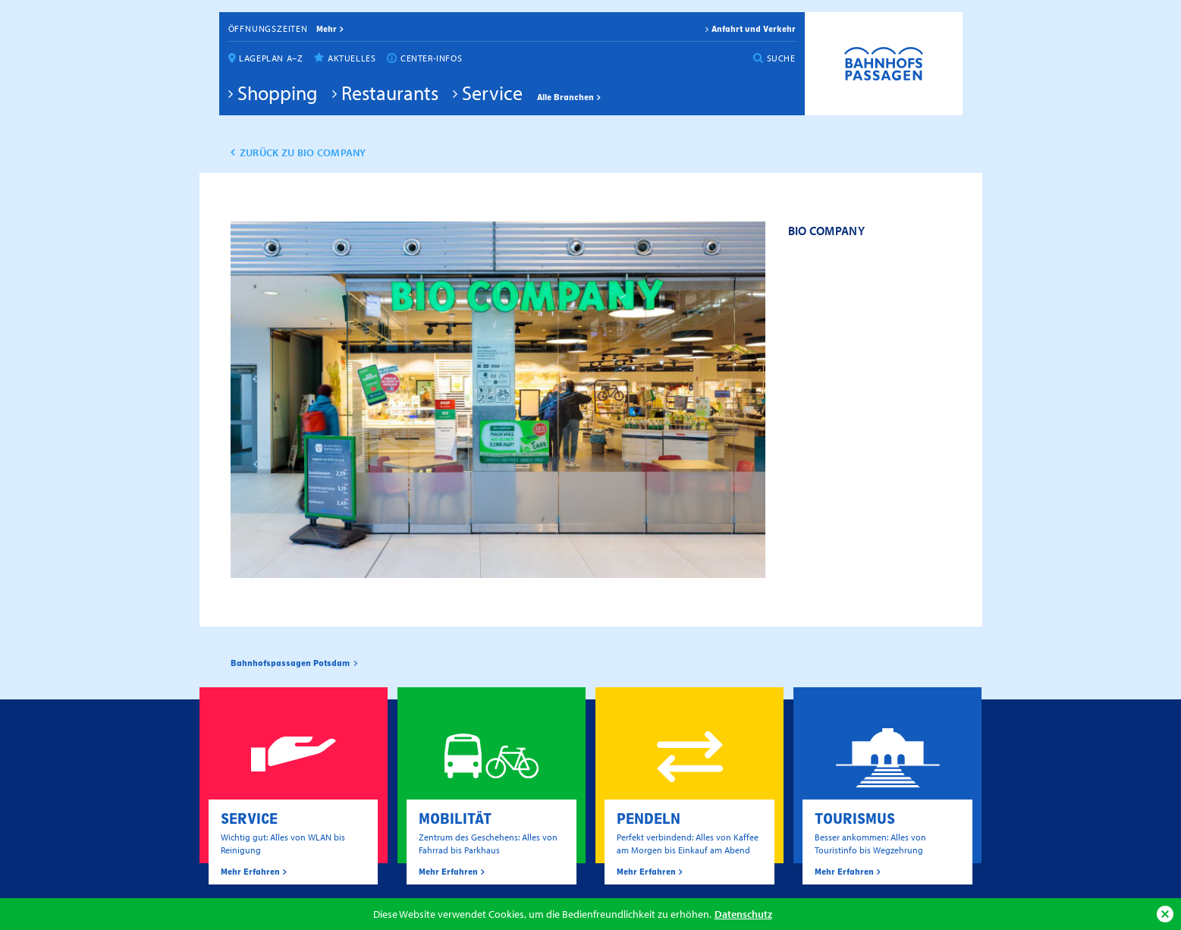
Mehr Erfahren (250, 871)
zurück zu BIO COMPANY (303, 152)
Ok (1165, 914)
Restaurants (389, 92)
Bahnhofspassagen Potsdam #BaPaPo (884, 63)
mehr (326, 29)
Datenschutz (743, 913)
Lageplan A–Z (271, 58)
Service (492, 92)
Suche (781, 58)
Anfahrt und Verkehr (753, 29)
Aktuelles (351, 58)
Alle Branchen (565, 97)
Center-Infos (431, 58)
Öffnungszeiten (268, 28)
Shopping (277, 92)
